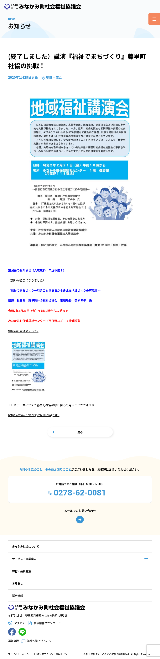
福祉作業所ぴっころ (39, 641)
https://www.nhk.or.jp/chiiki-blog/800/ (33, 415)
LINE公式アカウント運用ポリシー (52, 654)
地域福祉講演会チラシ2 (23, 331)
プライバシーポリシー (19, 654)
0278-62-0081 (80, 492)
